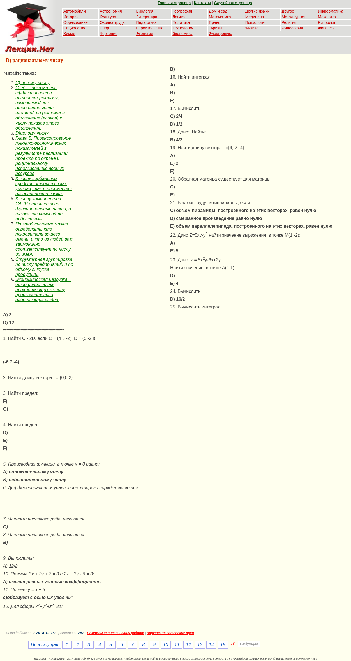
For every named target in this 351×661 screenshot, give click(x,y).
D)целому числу (32, 133)
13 (199, 644)
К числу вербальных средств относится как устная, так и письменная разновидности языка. (43, 186)
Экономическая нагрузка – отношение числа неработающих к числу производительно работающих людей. (43, 289)
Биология (144, 11)
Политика (181, 22)
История (70, 17)
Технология (182, 28)
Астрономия (111, 11)
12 (188, 644)
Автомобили (74, 11)
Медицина (254, 17)
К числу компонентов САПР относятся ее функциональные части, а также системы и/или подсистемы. (43, 208)
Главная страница (174, 3)
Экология (144, 33)
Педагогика (146, 22)
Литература (146, 17)
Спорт (105, 28)
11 (177, 644)
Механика (327, 17)
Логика (178, 17)
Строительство (149, 28)
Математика (220, 17)
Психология (256, 22)
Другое (288, 11)
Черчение (108, 33)
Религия (289, 22)
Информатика (330, 11)
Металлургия (294, 17)
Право (214, 22)
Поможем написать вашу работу (115, 633)
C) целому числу (32, 82)
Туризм (215, 28)
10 (165, 644)
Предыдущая (44, 644)
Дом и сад (218, 11)
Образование (75, 22)
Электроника (220, 33)
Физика (251, 28)
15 (222, 644)
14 (211, 644)
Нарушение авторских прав (170, 633)
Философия (292, 28)
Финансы (326, 28)
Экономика (182, 33)
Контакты (202, 3)
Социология (74, 28)
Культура (108, 17)
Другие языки (257, 11)
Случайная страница (233, 3)
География (182, 11)
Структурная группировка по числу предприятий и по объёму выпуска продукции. (44, 267)
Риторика (326, 22)
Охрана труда (112, 22)
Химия (69, 33)
